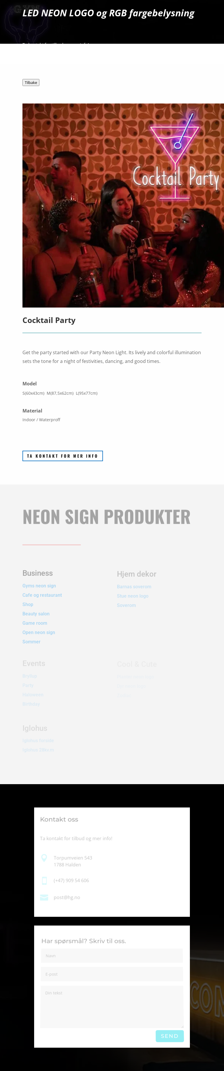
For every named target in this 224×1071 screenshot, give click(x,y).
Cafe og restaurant (42, 591)
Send (170, 1036)
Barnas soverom (134, 584)
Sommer (31, 637)
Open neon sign (38, 628)
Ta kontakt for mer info (62, 456)
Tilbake (31, 82)
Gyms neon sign (39, 581)
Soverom (126, 603)
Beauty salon (36, 609)
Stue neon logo (132, 593)
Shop (27, 600)
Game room (34, 618)
